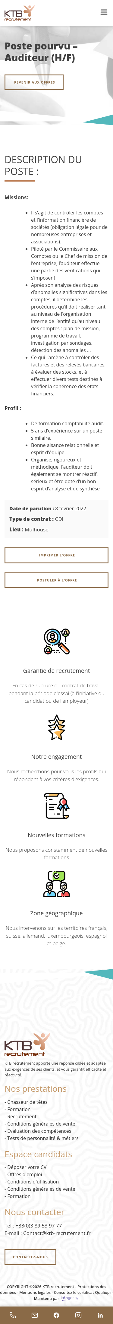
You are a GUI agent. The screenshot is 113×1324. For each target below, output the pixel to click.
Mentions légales (35, 1292)
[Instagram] (78, 1315)
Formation (18, 1109)
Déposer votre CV (26, 1167)
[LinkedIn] (100, 1315)
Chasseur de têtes (27, 1102)
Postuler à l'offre (56, 580)
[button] (103, 13)
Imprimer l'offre (56, 555)
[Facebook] (56, 1315)
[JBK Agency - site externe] (69, 1298)
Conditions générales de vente (41, 1123)
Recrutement (21, 1116)
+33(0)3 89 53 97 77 (39, 1225)
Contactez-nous (30, 1257)
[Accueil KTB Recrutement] (20, 12)
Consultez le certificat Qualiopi (82, 1292)
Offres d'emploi (24, 1174)
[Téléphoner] (13, 1315)
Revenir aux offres (34, 82)
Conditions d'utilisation (33, 1181)
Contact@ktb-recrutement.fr (57, 1233)
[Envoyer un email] (35, 1315)
